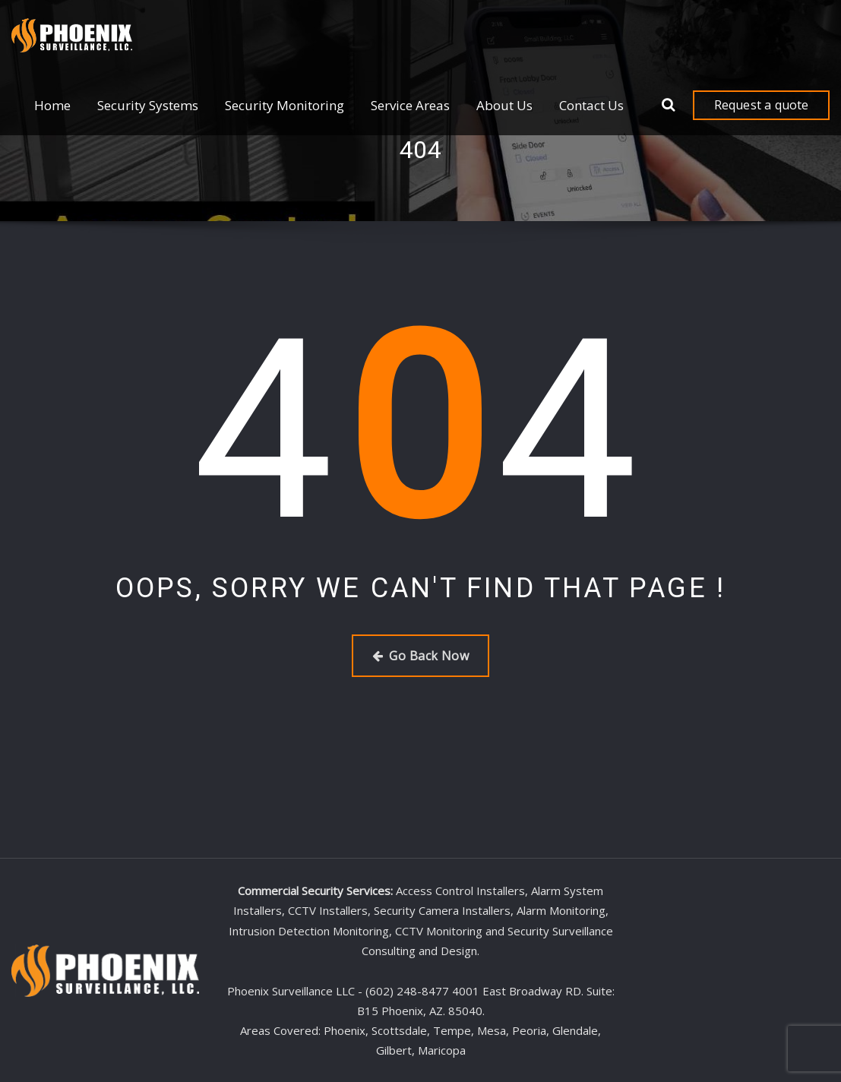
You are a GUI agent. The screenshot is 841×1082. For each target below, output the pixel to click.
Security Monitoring (284, 105)
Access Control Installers (460, 890)
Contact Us (591, 105)
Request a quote (761, 104)
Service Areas (410, 105)
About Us (504, 105)
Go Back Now (420, 655)
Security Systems (147, 105)
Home (52, 105)
